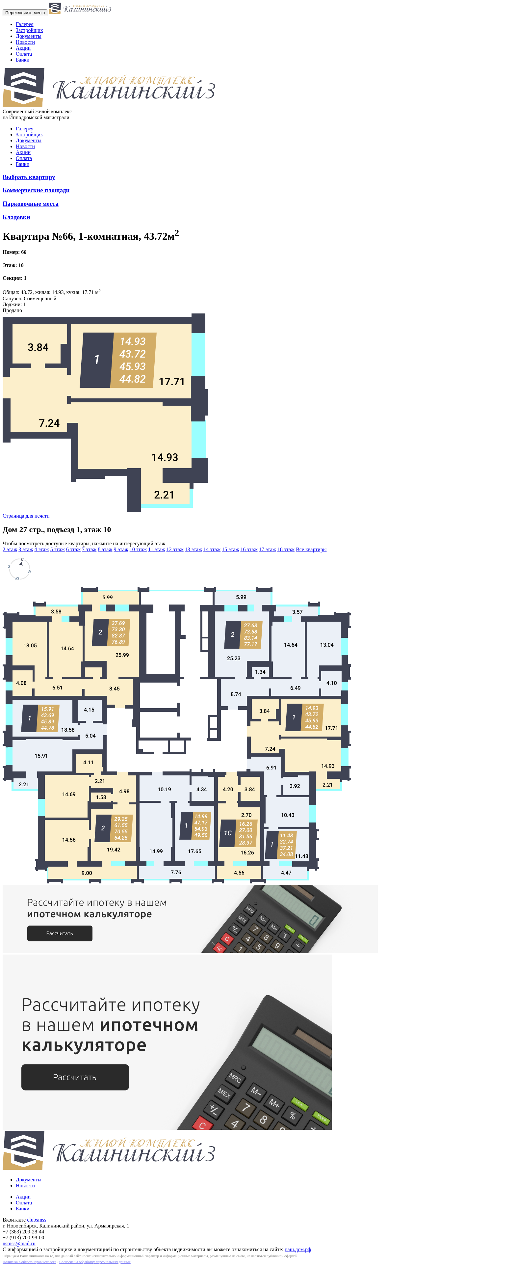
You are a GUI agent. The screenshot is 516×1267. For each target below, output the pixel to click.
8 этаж (105, 549)
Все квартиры (311, 549)
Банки (22, 60)
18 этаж (286, 549)
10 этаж (138, 549)
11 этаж (156, 549)
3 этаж (25, 549)
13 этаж (193, 549)
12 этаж (175, 549)
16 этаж (248, 549)
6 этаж (73, 549)
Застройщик (29, 30)
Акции (23, 48)
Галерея (25, 24)
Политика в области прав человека (29, 1262)
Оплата (24, 54)
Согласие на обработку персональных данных (95, 1262)
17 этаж (267, 549)
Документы (28, 36)
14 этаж (211, 549)
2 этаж (10, 549)
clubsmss (36, 1220)
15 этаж (230, 549)
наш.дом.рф (298, 1249)
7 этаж (89, 549)
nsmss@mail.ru (19, 1243)
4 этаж (41, 549)
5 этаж (57, 549)
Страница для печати (26, 516)
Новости (25, 42)
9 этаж (121, 549)
